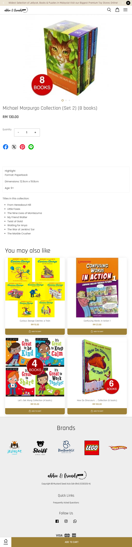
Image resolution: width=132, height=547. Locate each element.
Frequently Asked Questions (66, 502)
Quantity (7, 129)
